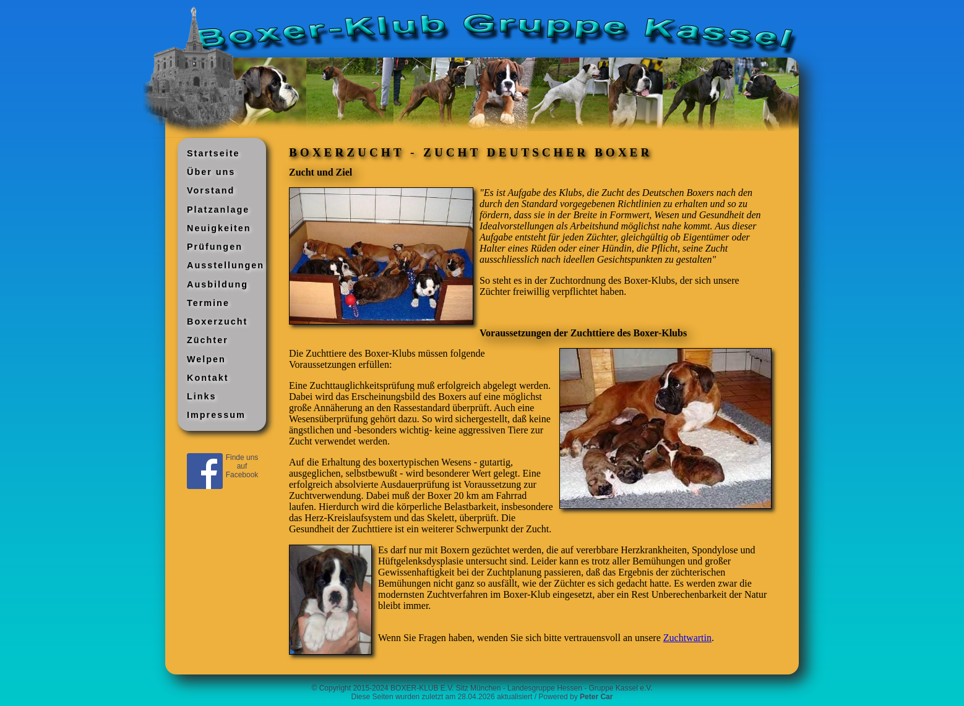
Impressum (216, 415)
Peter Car (596, 696)
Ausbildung (217, 284)
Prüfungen (215, 247)
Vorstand (211, 190)
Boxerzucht (217, 321)
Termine (208, 303)
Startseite (213, 153)
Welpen (206, 359)
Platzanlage (218, 210)
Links (202, 396)
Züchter (207, 340)
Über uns (211, 172)
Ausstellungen (225, 265)
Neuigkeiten (219, 228)
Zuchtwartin (687, 637)
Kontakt (208, 378)
